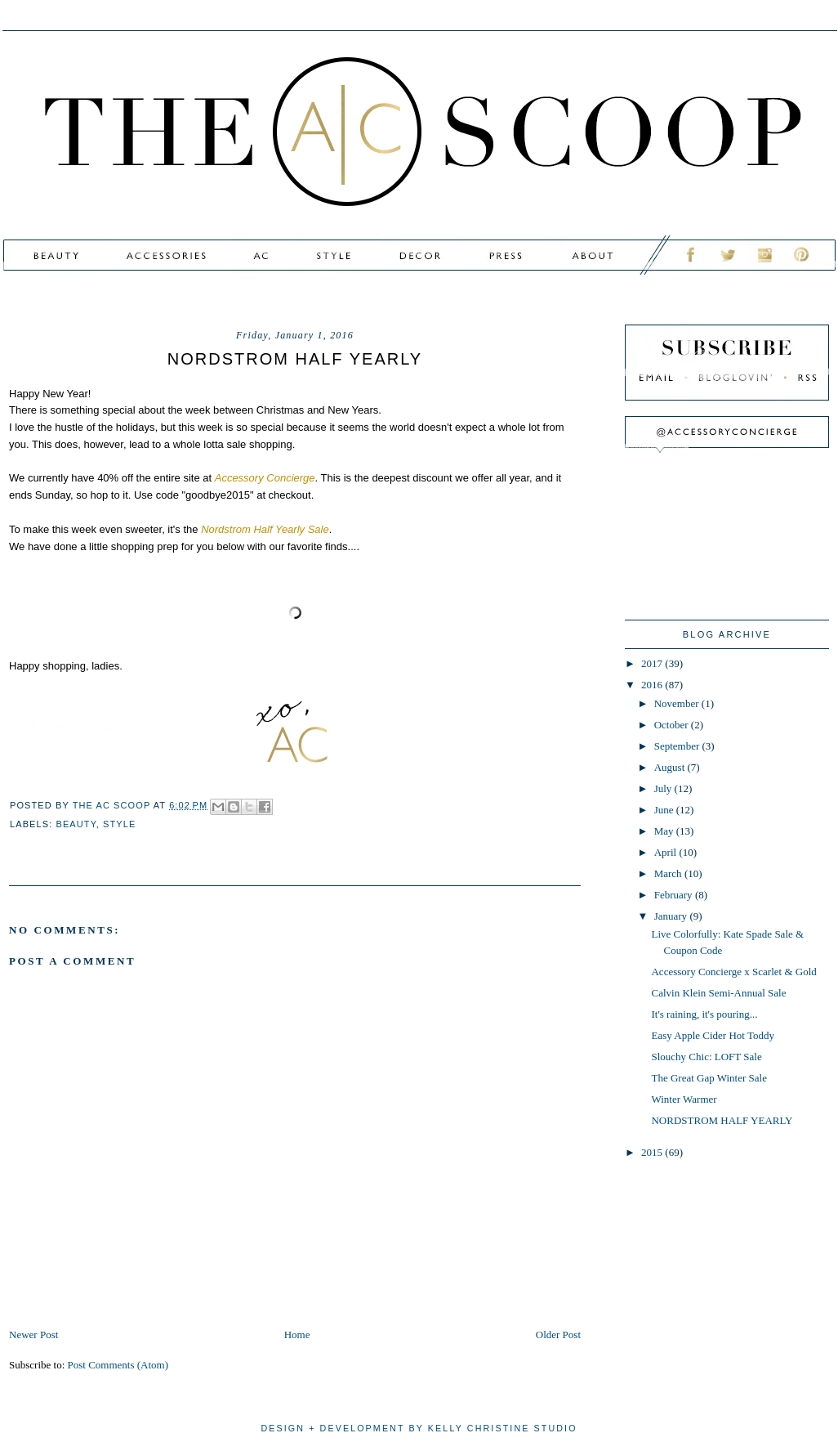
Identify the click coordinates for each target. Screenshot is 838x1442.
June (665, 810)
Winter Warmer (683, 1099)
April (667, 852)
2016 (653, 684)
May (665, 831)
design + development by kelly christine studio (419, 1428)
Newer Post (33, 1334)
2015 (653, 1152)
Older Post (558, 1334)
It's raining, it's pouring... (704, 1014)
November (678, 703)
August (671, 767)
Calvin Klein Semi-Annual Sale (718, 993)
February (674, 895)
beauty (76, 824)
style (119, 824)
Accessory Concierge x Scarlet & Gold (733, 971)
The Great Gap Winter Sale (708, 1078)
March (669, 873)
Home (297, 1334)
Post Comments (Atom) (118, 1365)
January (672, 916)
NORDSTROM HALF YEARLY (721, 1120)
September (678, 746)
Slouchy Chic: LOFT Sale (706, 1056)
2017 (653, 663)
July (664, 788)
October (672, 725)
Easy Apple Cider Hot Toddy (712, 1035)
